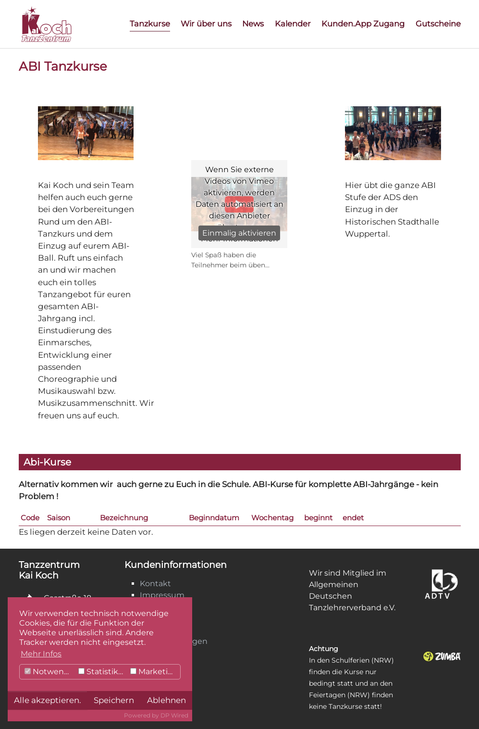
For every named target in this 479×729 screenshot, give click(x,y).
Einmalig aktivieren (239, 233)
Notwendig (50, 671)
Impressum (162, 595)
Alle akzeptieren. (47, 700)
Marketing (154, 671)
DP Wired (174, 715)
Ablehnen (166, 700)
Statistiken (103, 671)
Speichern (114, 700)
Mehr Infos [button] (41, 653)
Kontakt (155, 583)
